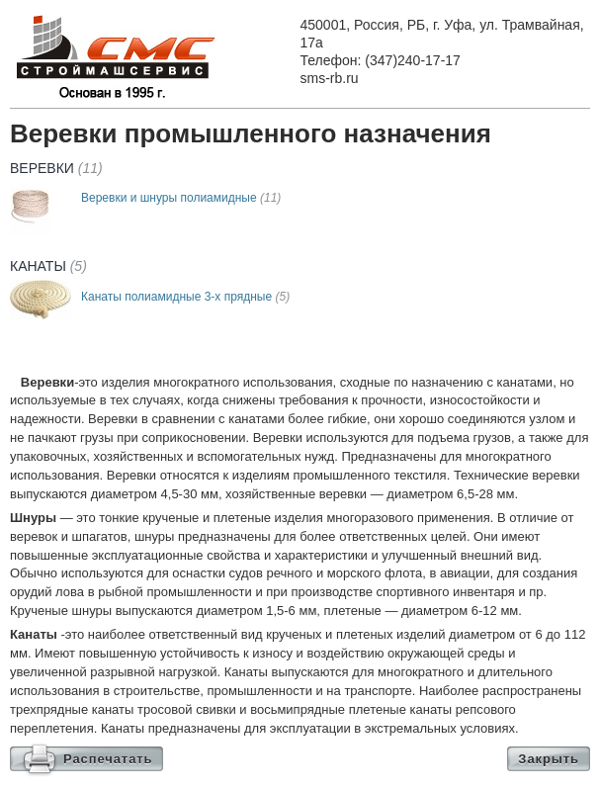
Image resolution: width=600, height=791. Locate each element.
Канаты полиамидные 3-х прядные (185, 297)
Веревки (56, 168)
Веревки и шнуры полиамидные (181, 198)
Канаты (48, 266)
